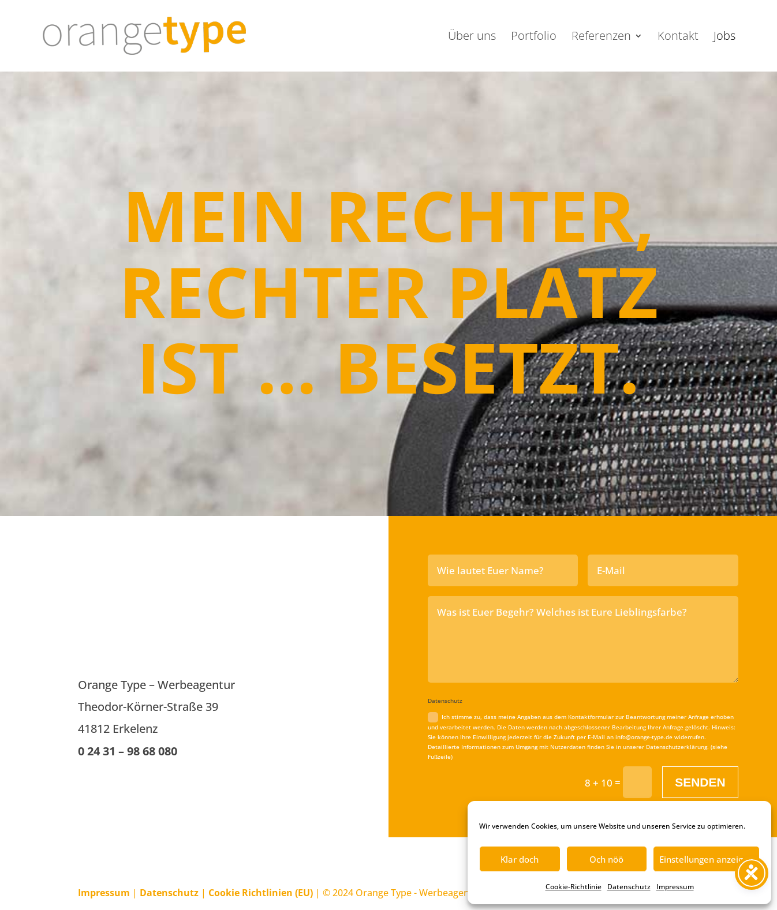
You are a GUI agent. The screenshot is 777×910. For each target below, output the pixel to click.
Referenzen (601, 37)
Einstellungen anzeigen (706, 859)
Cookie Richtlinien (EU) (260, 892)
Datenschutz (629, 887)
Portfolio (533, 37)
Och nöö (606, 859)
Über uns (472, 37)
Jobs (724, 37)
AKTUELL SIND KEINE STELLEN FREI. (178, 590)
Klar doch (519, 859)
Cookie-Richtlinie (574, 887)
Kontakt (678, 37)
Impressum (675, 887)
